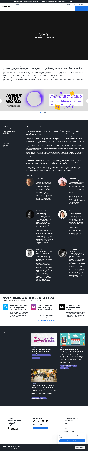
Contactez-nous (81, 8)
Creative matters (41, 355)
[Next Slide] (87, 101)
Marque (48, 355)
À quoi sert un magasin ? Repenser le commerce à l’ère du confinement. (43, 386)
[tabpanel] (66, 100)
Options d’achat (80, 447)
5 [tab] (45, 112)
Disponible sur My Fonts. (16, 320)
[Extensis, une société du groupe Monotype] (13, 429)
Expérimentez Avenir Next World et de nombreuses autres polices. (45, 308)
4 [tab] (44, 112)
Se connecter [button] (82, 4)
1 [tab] (40, 112)
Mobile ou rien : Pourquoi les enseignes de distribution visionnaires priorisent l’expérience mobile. (72, 351)
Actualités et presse (68, 420)
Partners (61, 8)
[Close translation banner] (84, 435)
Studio (42, 8)
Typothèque (18, 8)
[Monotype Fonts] (13, 421)
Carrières (66, 425)
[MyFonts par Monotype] (13, 424)
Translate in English (72, 441)
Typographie (68, 365)
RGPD (65, 428)
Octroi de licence (64, 368)
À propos (69, 8)
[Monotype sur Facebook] (34, 421)
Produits (34, 8)
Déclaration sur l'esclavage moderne (71, 429)
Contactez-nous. (70, 320)
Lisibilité (75, 365)
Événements (67, 422)
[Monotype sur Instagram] (47, 421)
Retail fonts (43, 398)
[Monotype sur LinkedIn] (43, 421)
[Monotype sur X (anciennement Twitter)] (38, 421)
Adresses (66, 423)
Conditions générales (68, 433)
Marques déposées (68, 426)
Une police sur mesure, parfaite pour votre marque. (74, 307)
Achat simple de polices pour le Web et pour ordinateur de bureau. (18, 307)
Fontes (26, 8)
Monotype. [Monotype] (6, 6)
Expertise (33, 347)
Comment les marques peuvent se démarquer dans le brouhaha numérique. (42, 351)
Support (69, 4)
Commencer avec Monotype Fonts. (46, 320)
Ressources (51, 8)
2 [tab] (41, 112)
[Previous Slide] (1, 101)
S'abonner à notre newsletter (40, 428)
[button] (75, 4)
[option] (75, 4)
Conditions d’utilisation (69, 431)
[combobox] (26, 4)
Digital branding (35, 357)
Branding (34, 355)
